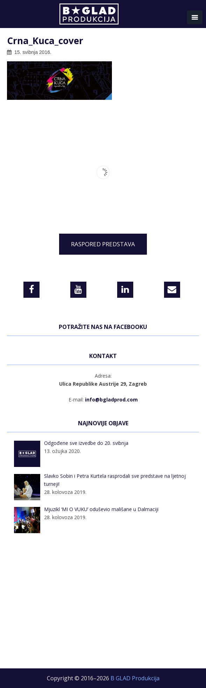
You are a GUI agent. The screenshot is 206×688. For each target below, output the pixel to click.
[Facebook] (31, 290)
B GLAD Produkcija (103, 16)
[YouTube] (78, 290)
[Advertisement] (103, 605)
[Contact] (172, 290)
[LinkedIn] (125, 290)
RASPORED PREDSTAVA (103, 244)
